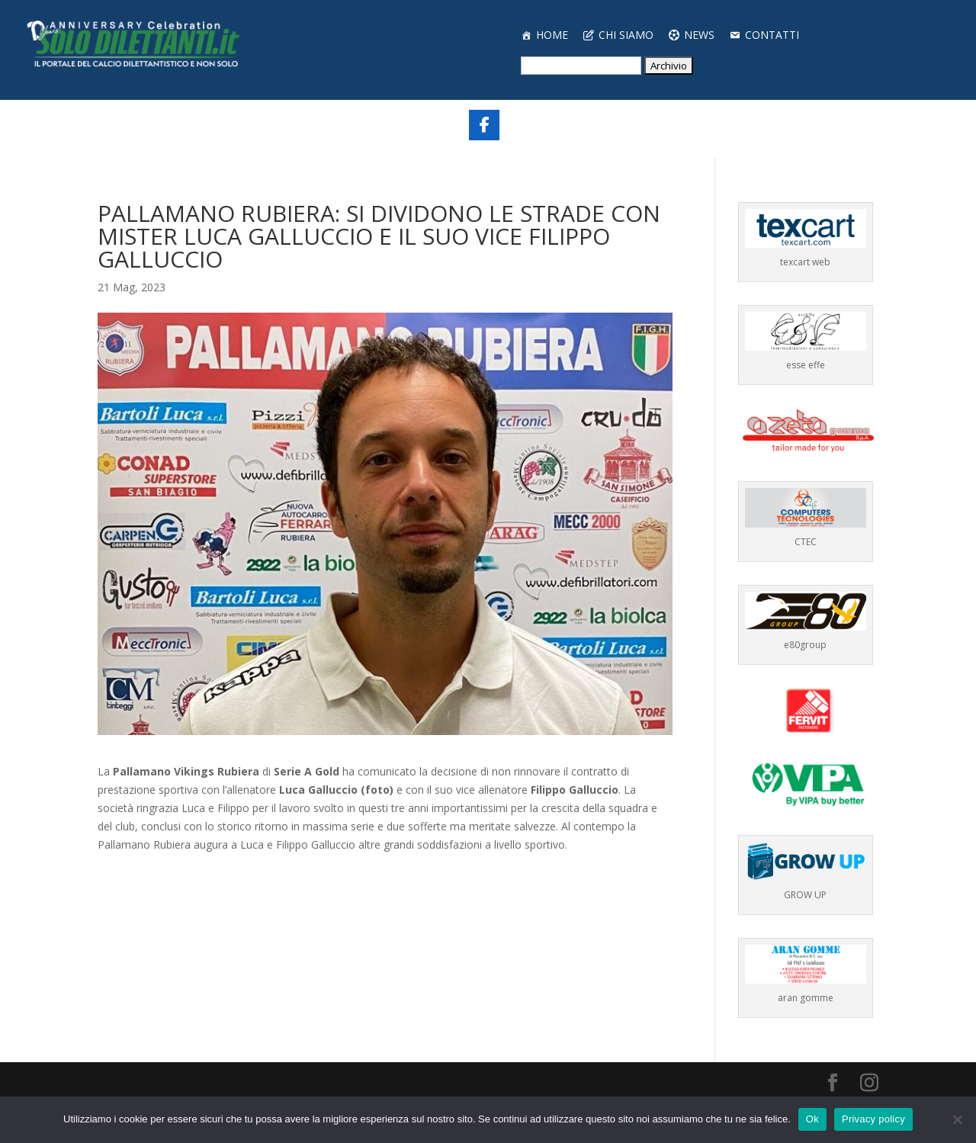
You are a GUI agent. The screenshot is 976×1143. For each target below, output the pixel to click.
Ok (812, 1119)
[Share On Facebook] (484, 125)
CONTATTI (772, 34)
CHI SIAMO (626, 34)
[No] (957, 1119)
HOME (552, 34)
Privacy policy (873, 1119)
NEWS (699, 34)
